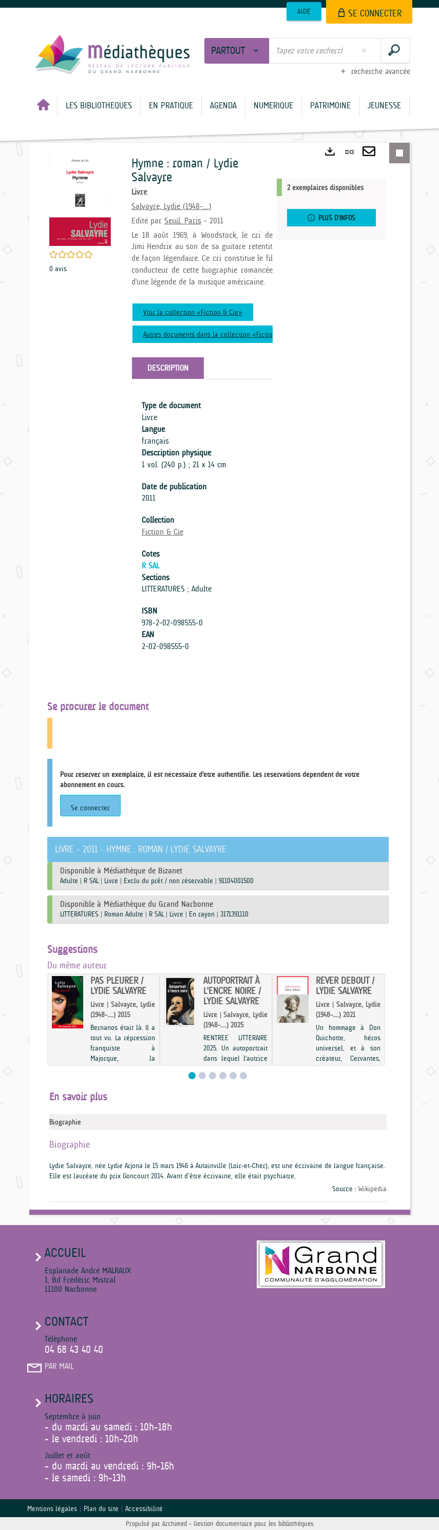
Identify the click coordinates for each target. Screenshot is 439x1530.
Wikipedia (372, 1188)
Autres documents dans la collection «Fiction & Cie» (220, 334)
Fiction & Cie (162, 532)
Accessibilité (144, 1508)
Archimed (174, 1523)
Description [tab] (167, 368)
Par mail (59, 1366)
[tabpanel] (202, 526)
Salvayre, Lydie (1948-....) (171, 206)
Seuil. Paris (182, 220)
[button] (99, 105)
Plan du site (101, 1508)
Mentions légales (52, 1508)
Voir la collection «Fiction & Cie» (192, 312)
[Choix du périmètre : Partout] (237, 51)
